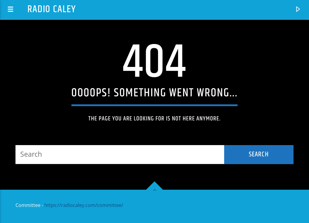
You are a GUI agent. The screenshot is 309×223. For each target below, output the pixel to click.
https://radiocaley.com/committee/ (83, 205)
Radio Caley (51, 9)
